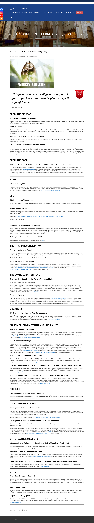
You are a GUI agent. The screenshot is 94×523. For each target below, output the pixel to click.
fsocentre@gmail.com (33, 398)
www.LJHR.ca (75, 448)
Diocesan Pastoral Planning (19, 12)
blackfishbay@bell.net (15, 502)
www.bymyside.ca (44, 466)
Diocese (36, 12)
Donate (79, 12)
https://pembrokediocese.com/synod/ (51, 190)
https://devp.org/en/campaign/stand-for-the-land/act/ (46, 417)
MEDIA (30, 12)
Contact (68, 12)
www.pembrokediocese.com (30, 350)
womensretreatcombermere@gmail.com (40, 456)
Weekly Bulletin (34, 56)
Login (83, 519)
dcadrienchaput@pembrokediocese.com (36, 433)
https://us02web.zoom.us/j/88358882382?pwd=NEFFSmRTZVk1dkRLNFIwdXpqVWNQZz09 (39, 216)
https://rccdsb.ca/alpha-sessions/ (59, 298)
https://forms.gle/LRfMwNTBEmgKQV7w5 (21, 269)
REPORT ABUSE (88, 1)
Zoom (49, 431)
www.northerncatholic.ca (45, 383)
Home (75, 519)
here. (18, 205)
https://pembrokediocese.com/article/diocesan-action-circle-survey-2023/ (34, 267)
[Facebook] (1, 9)
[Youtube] (1, 15)
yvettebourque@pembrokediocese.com (29, 337)
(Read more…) (33, 174)
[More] (1, 18)
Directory (57, 12)
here (43, 240)
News (62, 12)
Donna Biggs (22, 56)
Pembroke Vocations (54, 319)
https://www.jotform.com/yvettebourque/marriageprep (24, 336)
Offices (50, 12)
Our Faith (43, 12)
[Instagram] (1, 12)
